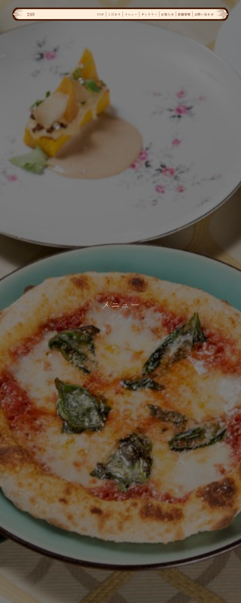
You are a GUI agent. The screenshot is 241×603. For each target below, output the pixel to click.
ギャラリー (149, 14)
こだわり (114, 14)
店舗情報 (184, 14)
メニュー (131, 14)
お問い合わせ (204, 14)
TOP (100, 14)
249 (31, 14)
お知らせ (167, 14)
